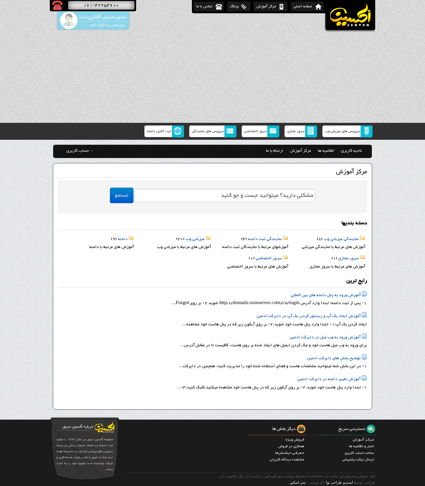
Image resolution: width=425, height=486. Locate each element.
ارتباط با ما (274, 151)
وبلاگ (234, 6)
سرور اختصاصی (255, 131)
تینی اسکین (298, 482)
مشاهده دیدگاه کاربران (287, 459)
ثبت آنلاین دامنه (159, 131)
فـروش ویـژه (295, 439)
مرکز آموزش (266, 6)
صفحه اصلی (303, 6)
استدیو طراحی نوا (339, 482)
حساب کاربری (79, 151)
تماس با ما (204, 6)
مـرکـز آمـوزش (363, 439)
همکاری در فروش (291, 446)
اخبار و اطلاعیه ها (361, 446)
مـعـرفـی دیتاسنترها (289, 452)
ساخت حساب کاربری (359, 452)
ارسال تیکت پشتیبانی (358, 459)
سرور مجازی (295, 131)
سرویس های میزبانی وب (342, 131)
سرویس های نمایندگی (208, 131)
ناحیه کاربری (351, 151)
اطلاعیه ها (326, 151)
